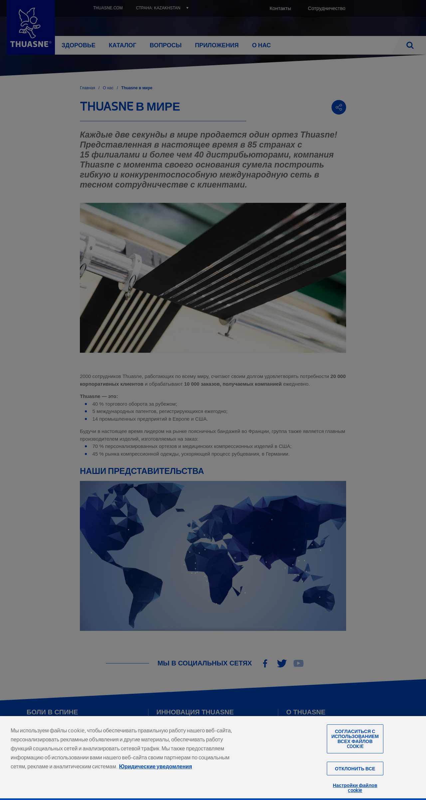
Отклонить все (355, 780)
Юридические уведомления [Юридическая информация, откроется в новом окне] (155, 778)
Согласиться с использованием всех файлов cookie (355, 750)
